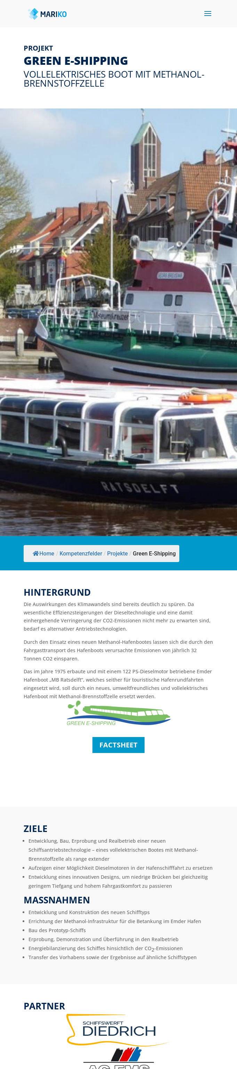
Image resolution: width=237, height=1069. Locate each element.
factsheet (118, 745)
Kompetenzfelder (80, 553)
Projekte (117, 553)
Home (43, 553)
